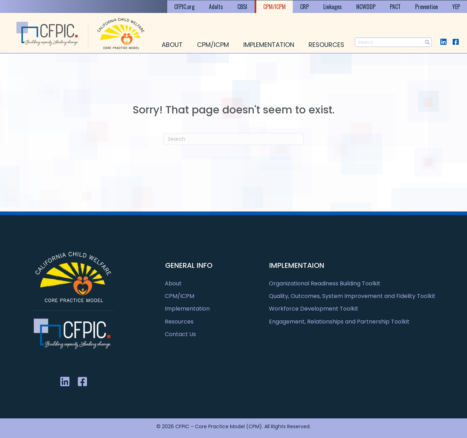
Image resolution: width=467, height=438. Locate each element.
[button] (443, 41)
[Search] (233, 139)
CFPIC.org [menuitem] (184, 6)
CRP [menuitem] (304, 6)
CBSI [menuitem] (242, 6)
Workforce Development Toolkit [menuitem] (313, 309)
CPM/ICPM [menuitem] (274, 6)
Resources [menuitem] (326, 44)
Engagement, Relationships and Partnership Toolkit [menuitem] (339, 322)
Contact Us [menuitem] (180, 334)
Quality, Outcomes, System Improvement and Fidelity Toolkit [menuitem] (352, 296)
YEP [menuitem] (456, 6)
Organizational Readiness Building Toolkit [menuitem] (324, 283)
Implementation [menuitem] (268, 44)
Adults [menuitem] (216, 6)
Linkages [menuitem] (332, 6)
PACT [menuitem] (395, 6)
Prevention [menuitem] (426, 6)
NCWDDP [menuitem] (365, 6)
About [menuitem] (172, 44)
